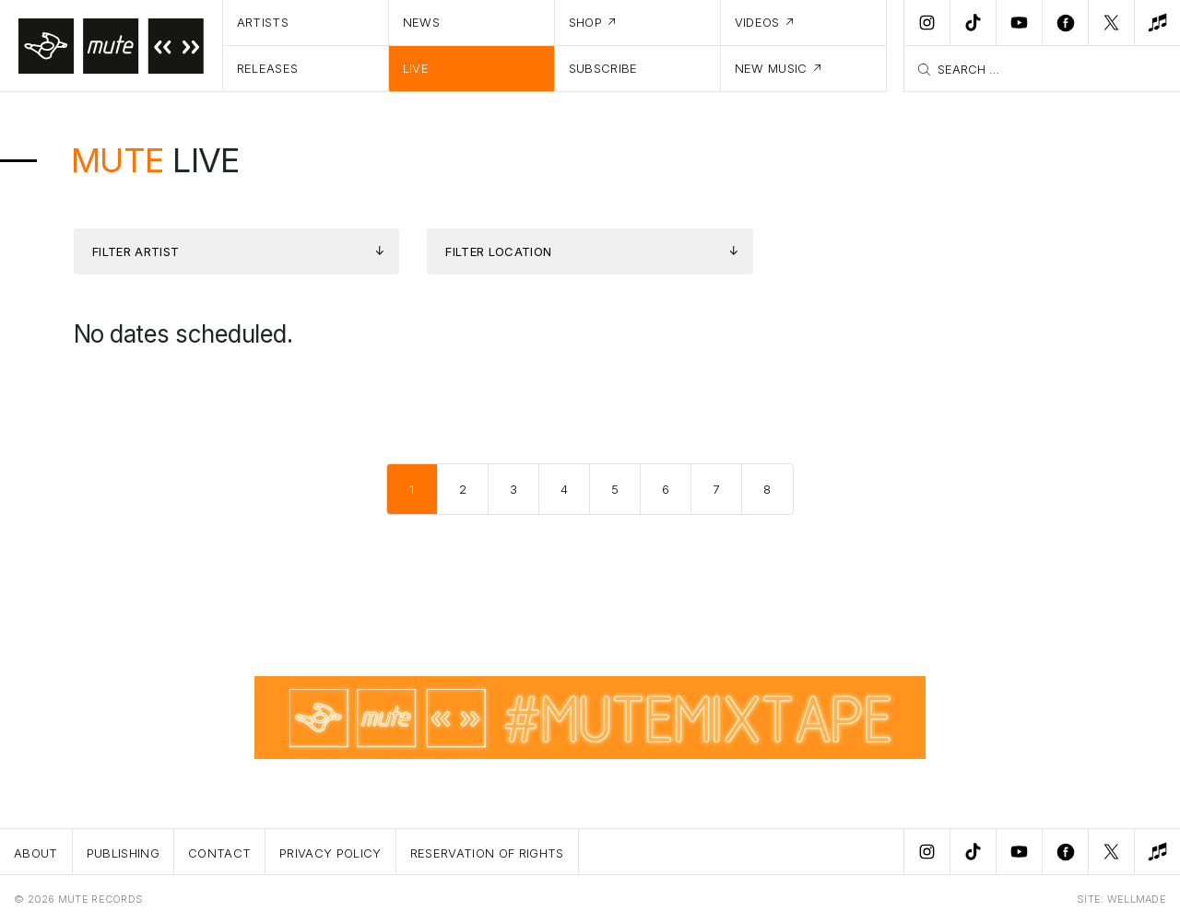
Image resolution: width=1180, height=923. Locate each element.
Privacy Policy (330, 853)
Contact (219, 853)
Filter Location (498, 251)
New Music (771, 68)
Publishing (123, 853)
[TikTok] (973, 23)
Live (416, 68)
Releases (268, 68)
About (36, 853)
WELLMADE (1136, 899)
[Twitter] (1111, 23)
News (421, 22)
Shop (585, 22)
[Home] (111, 46)
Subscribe (603, 68)
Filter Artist (135, 251)
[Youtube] (1019, 23)
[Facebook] (1065, 23)
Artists (263, 22)
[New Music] (1157, 23)
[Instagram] (926, 23)
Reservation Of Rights (487, 853)
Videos (757, 22)
